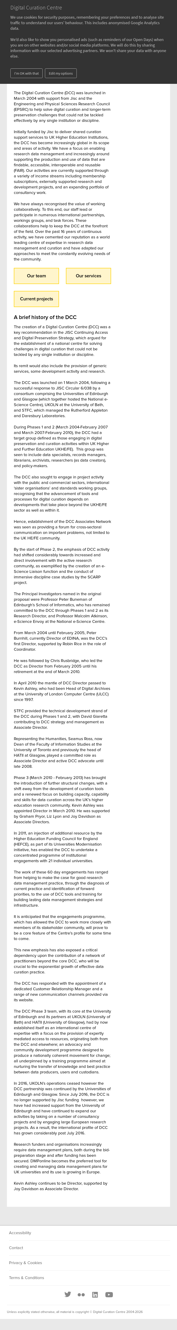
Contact (16, 1248)
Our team (36, 276)
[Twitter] (68, 1294)
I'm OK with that (26, 73)
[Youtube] (109, 1294)
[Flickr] (81, 1294)
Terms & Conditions (26, 1278)
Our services (88, 276)
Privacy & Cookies (25, 1263)
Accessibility (20, 1233)
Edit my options (61, 73)
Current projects (36, 299)
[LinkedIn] (95, 1294)
